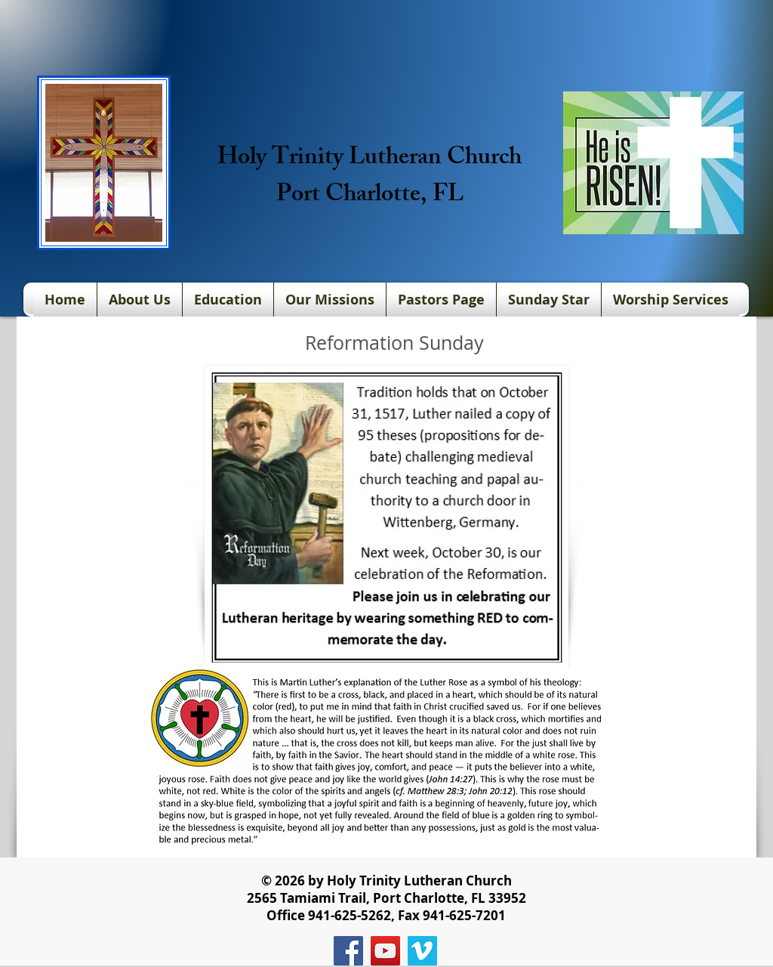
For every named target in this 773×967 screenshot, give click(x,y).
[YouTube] (385, 950)
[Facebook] (348, 950)
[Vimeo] (422, 950)
